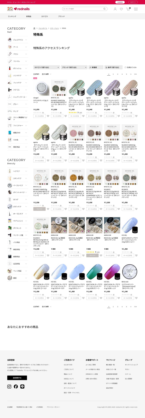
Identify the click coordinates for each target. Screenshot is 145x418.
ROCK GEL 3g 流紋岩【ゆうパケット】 (58, 239)
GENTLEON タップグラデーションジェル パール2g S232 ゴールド (41, 286)
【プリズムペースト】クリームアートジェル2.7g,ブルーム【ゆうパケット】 (129, 103)
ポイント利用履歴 (111, 383)
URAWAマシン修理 (92, 374)
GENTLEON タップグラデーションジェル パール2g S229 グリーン (94, 286)
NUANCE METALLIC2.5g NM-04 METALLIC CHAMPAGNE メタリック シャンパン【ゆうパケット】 (94, 194)
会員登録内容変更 (111, 374)
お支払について (69, 379)
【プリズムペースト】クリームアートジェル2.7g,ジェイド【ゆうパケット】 (76, 103)
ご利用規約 (39, 407)
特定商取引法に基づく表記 (24, 407)
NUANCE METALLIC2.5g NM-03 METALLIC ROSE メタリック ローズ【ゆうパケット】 (111, 193)
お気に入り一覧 (111, 369)
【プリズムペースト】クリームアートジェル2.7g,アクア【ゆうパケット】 (94, 103)
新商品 (28, 16)
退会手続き (109, 388)
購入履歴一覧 (110, 365)
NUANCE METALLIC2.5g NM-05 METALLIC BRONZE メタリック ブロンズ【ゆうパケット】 (76, 193)
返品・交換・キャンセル (71, 393)
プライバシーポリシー (53, 407)
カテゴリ (44, 16)
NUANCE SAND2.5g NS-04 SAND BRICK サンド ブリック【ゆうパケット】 (94, 148)
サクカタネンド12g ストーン (40, 101)
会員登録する (17, 378)
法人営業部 (128, 379)
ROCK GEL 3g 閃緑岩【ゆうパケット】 (93, 239)
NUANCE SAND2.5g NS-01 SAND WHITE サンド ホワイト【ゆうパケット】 (41, 192)
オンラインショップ (131, 365)
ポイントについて (69, 388)
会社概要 (9, 407)
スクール (128, 374)
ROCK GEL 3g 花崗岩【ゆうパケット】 (111, 239)
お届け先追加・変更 (112, 379)
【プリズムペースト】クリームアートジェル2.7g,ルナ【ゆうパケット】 (41, 148)
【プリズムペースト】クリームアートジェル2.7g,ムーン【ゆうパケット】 (58, 148)
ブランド (61, 16)
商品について (68, 374)
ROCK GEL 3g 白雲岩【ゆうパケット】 (76, 239)
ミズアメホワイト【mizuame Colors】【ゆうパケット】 (129, 286)
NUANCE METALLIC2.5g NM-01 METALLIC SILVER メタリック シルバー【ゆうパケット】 (41, 242)
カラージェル (54, 28)
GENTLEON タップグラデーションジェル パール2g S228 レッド (112, 286)
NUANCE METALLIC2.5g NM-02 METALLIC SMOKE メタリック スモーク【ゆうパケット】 (130, 193)
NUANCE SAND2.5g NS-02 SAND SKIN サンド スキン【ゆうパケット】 (129, 148)
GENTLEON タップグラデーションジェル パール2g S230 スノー (77, 286)
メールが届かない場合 (93, 369)
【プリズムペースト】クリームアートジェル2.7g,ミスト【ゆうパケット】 (111, 103)
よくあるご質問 (91, 365)
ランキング (12, 16)
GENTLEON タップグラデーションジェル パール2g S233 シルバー (130, 240)
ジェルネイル (43, 28)
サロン (127, 369)
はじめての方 (68, 365)
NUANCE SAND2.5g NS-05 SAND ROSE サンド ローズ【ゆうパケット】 (76, 148)
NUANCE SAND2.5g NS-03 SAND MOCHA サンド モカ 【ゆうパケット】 (112, 148)
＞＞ (135, 74)
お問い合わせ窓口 (91, 379)
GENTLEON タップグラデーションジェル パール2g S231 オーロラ (59, 286)
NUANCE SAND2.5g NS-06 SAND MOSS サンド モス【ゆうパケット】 (59, 103)
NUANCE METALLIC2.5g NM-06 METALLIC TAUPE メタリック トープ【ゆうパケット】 (59, 193)
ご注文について (69, 369)
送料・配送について (70, 383)
